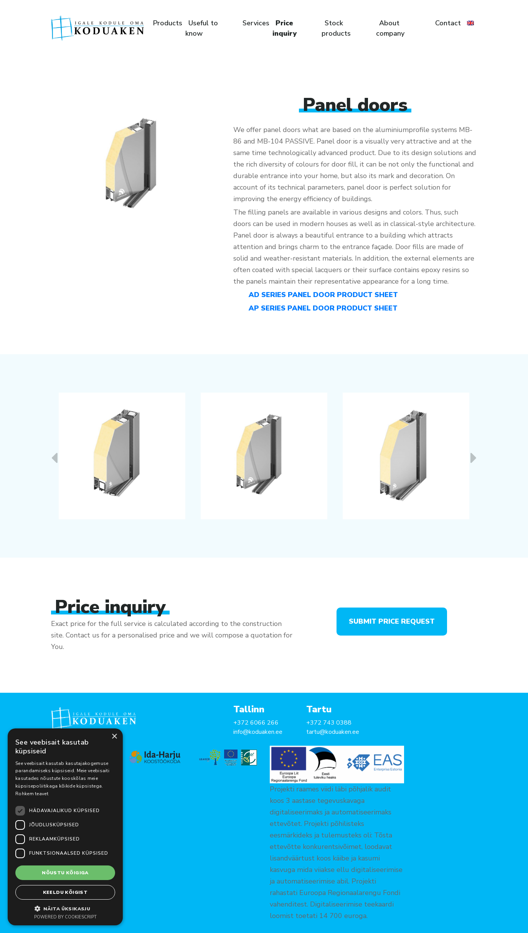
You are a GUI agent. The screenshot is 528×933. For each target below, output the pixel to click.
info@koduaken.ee (257, 732)
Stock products (336, 28)
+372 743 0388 (328, 722)
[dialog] (65, 826)
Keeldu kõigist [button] (65, 892)
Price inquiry (284, 28)
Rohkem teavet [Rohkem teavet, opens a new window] (31, 794)
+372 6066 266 (256, 722)
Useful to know (201, 28)
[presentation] (54, 458)
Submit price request (392, 621)
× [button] (114, 737)
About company (390, 28)
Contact (448, 23)
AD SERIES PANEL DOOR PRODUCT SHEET (323, 294)
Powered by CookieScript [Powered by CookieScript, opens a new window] (65, 917)
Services (256, 23)
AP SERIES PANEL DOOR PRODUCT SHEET (323, 308)
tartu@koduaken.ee (332, 732)
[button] (65, 908)
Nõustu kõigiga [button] (65, 873)
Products (167, 23)
